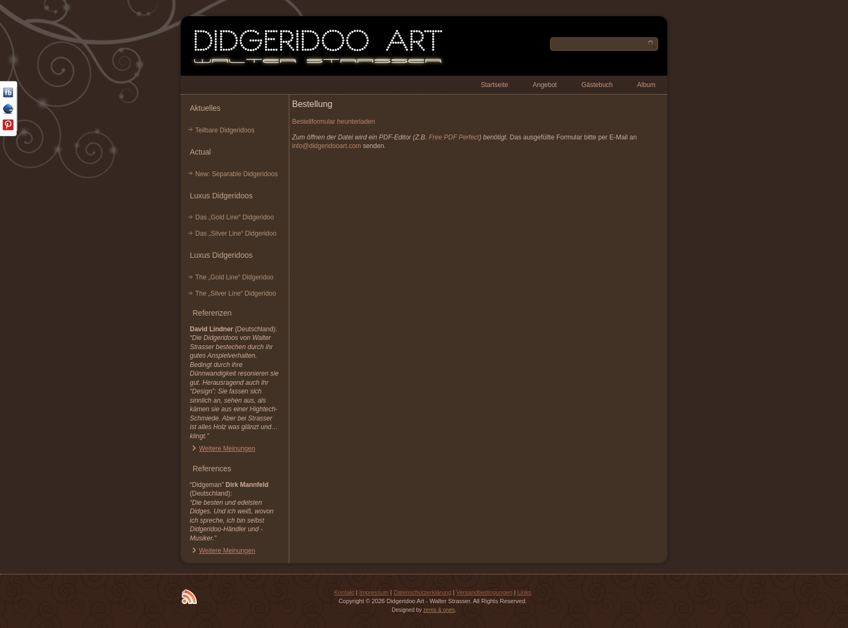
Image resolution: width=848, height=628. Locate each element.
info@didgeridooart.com (326, 146)
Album (646, 85)
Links (524, 592)
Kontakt (344, 592)
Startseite (494, 85)
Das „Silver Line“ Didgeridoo (235, 233)
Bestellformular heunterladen (333, 121)
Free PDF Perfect (454, 137)
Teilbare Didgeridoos (224, 130)
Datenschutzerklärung (423, 592)
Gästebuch (597, 85)
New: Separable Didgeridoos (236, 174)
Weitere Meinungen (227, 448)
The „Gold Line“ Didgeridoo (234, 277)
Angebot (545, 85)
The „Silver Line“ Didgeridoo (235, 293)
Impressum (373, 592)
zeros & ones (439, 610)
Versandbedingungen (484, 592)
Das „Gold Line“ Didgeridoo (234, 217)
